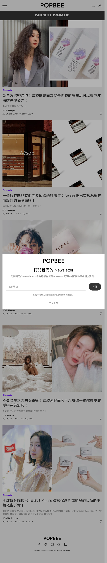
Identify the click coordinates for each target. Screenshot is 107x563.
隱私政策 (69, 295)
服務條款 (60, 295)
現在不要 (53, 302)
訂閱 (95, 286)
